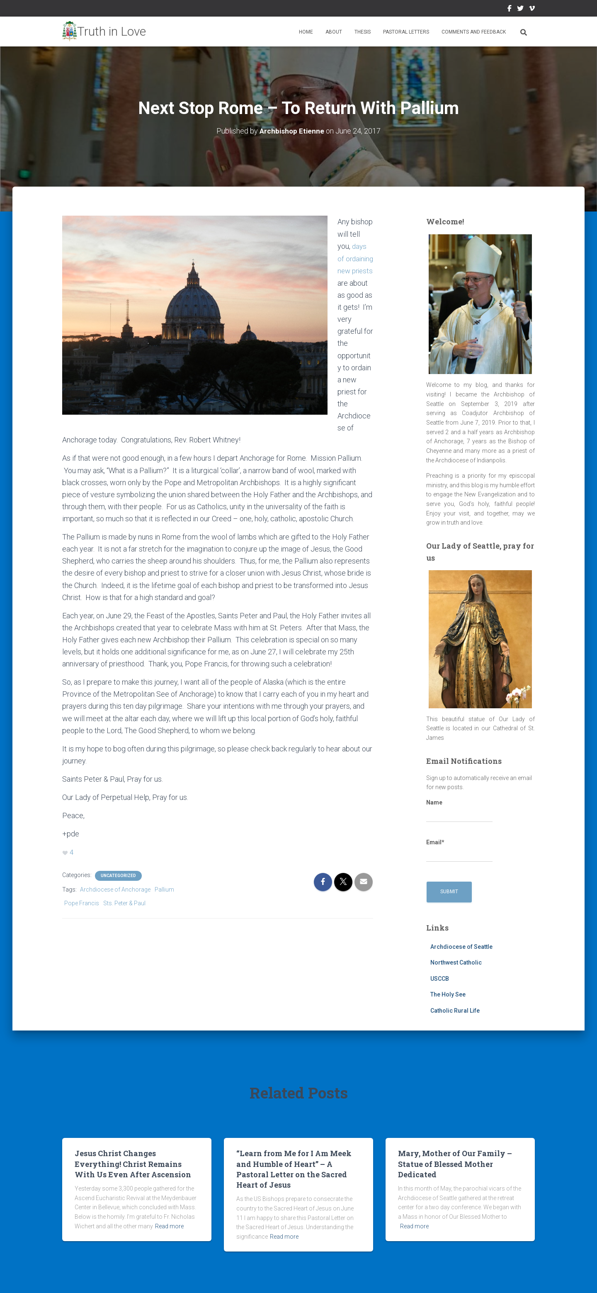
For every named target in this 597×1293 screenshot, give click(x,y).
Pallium (164, 888)
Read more (169, 1226)
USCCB (439, 978)
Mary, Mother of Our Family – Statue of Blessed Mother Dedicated (455, 1163)
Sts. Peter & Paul (124, 902)
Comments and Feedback (474, 32)
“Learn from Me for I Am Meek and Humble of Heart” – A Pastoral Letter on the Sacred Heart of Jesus (294, 1169)
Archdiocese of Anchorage (115, 888)
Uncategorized (118, 874)
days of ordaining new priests (352, 269)
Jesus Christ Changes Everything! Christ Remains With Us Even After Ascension (133, 1163)
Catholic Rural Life (455, 1010)
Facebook (509, 9)
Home (306, 32)
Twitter (520, 9)
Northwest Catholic (456, 962)
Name (459, 810)
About (333, 32)
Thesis (362, 32)
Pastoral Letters (406, 32)
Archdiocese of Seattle (461, 946)
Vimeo (532, 9)
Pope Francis (81, 902)
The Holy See (448, 994)
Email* (459, 850)
